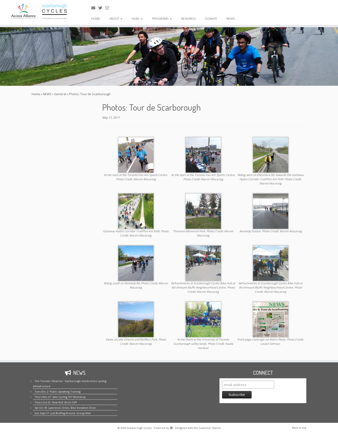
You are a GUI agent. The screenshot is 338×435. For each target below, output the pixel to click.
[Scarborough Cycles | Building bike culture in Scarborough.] (39, 11)
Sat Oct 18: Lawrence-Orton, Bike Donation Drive (65, 407)
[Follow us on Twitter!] (101, 8)
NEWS (231, 18)
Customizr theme (210, 428)
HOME (95, 18)
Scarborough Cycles (139, 428)
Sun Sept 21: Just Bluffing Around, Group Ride (63, 413)
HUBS (137, 18)
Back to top (299, 427)
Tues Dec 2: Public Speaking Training (58, 391)
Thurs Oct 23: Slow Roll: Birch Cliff (56, 402)
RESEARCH (188, 18)
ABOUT (115, 18)
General (60, 94)
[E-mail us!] (94, 8)
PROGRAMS (162, 18)
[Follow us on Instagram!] (108, 8)
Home (36, 94)
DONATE (211, 18)
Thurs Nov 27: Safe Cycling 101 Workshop (60, 397)
